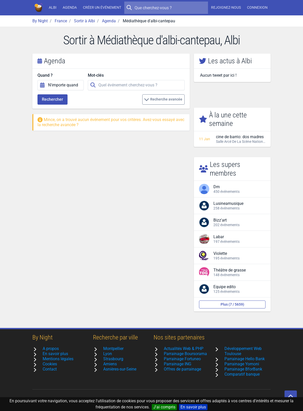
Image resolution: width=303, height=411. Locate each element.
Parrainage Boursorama (185, 353)
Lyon (107, 353)
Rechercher (52, 99)
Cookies (50, 364)
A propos (51, 348)
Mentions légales (58, 358)
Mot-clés (96, 75)
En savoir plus (193, 407)
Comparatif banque (242, 374)
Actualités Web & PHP (183, 348)
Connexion (257, 7)
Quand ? (45, 75)
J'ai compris (164, 407)
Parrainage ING (177, 364)
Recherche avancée (163, 99)
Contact (50, 369)
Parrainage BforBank (243, 369)
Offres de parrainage (182, 369)
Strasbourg (113, 358)
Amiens (110, 364)
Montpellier (113, 348)
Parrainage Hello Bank (244, 358)
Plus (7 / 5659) (232, 304)
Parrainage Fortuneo (182, 358)
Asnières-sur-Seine (119, 369)
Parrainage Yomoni (241, 364)
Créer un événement (102, 7)
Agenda (70, 7)
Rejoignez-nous (226, 7)
